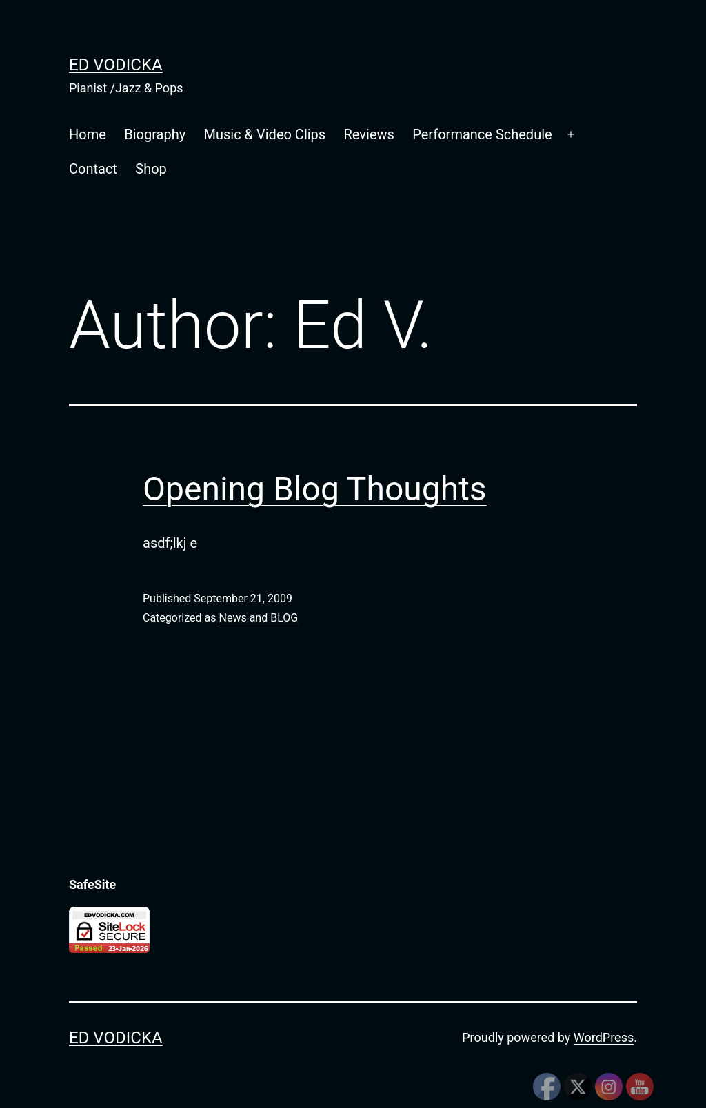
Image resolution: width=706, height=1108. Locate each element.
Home (87, 134)
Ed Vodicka (116, 64)
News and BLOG (258, 617)
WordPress (604, 1037)
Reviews (369, 134)
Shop (151, 169)
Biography (154, 134)
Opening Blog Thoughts (315, 489)
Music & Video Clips (265, 134)
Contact (93, 169)
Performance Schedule (482, 134)
